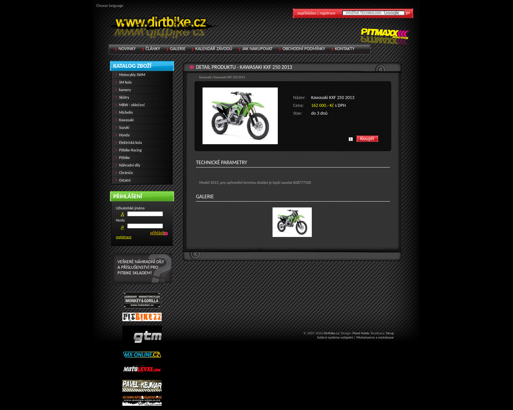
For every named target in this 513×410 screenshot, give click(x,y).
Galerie (178, 48)
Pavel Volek (360, 333)
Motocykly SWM (132, 74)
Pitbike (124, 157)
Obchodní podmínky (303, 48)
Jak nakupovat (257, 48)
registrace (124, 237)
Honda (124, 135)
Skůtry (124, 97)
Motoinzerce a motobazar (375, 337)
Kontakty (345, 48)
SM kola (125, 82)
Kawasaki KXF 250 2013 (266, 67)
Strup (390, 333)
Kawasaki (205, 77)
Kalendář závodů (213, 48)
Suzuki (124, 127)
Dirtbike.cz (331, 333)
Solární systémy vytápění (335, 337)
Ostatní (125, 180)
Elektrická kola (130, 142)
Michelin (126, 112)
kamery (125, 90)
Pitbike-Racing (130, 150)
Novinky (127, 48)
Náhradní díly (129, 165)
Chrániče (126, 172)
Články (153, 48)
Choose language (109, 5)
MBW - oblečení (132, 105)
